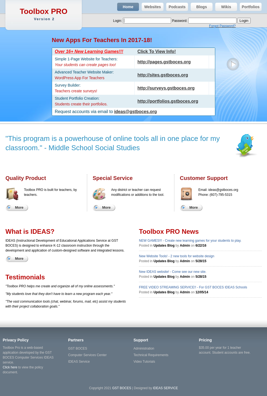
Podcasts (176, 7)
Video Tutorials (144, 362)
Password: (180, 21)
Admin (185, 245)
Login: (118, 21)
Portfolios (250, 7)
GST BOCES (77, 348)
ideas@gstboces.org (135, 111)
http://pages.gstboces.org (164, 62)
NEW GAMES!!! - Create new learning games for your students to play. (190, 241)
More (19, 207)
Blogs (199, 7)
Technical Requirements (151, 355)
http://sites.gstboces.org (162, 75)
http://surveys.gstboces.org (166, 88)
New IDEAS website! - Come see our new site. (172, 272)
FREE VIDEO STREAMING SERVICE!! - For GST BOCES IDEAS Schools (193, 287)
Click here (10, 367)
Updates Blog (163, 245)
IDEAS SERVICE (165, 388)
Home (125, 7)
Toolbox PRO (44, 14)
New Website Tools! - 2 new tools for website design (176, 256)
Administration (144, 348)
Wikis (223, 7)
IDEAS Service (79, 362)
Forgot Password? (222, 26)
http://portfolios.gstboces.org (167, 101)
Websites (151, 7)
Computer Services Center (87, 355)
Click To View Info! (156, 51)
